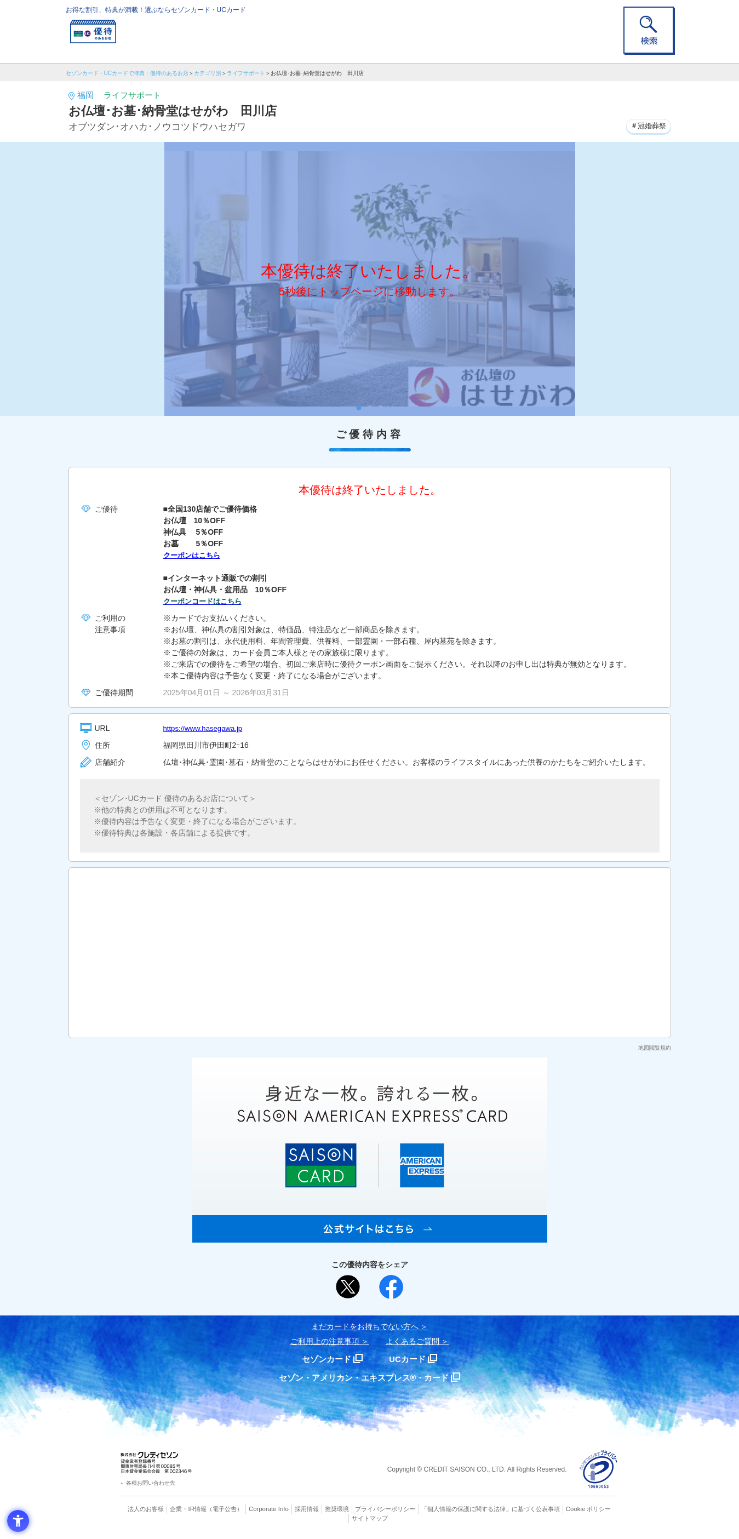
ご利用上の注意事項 (324, 1341)
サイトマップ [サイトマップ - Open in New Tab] (370, 1517)
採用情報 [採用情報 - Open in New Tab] (306, 1509)
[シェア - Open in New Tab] (391, 1287)
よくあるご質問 (412, 1341)
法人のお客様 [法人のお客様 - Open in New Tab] (147, 1509)
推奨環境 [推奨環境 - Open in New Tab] (336, 1509)
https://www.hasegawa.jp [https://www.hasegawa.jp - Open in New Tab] (205, 728)
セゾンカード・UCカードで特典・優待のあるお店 (127, 73)
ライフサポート (246, 73)
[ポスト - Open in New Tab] (348, 1287)
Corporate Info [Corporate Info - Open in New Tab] (269, 1509)
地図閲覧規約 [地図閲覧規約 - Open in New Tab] (654, 1048)
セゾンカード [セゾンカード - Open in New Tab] (325, 1359)
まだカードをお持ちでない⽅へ (365, 1326)
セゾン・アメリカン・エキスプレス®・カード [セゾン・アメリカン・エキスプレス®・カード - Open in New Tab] (364, 1377)
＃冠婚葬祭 (647, 125)
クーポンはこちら (194, 555)
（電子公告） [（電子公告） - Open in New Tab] (226, 1509)
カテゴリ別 (207, 73)
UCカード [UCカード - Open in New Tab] (408, 1359)
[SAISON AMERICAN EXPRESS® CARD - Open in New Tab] (369, 1236)
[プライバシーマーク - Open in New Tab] (598, 1469)
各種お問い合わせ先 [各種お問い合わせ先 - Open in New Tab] (150, 1483)
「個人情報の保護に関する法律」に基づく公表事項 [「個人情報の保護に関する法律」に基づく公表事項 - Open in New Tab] (490, 1509)
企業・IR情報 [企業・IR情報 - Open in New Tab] (189, 1509)
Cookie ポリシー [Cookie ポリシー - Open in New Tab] (587, 1509)
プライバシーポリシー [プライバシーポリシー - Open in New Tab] (384, 1509)
